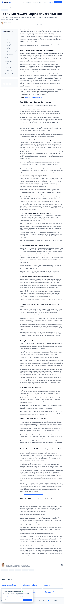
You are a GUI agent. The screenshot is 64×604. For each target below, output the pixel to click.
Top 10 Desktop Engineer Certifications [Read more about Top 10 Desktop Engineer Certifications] (53, 591)
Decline (17, 599)
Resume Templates (26, 2)
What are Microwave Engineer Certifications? (8, 34)
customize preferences (7, 596)
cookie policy (20, 596)
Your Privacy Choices (43, 600)
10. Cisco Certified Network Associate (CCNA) (10, 68)
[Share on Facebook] (7, 84)
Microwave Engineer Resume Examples (33, 494)
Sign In (51, 2)
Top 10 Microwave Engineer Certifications (8, 37)
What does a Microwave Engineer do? (33, 97)
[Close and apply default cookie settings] (31, 591)
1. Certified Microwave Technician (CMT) (9, 40)
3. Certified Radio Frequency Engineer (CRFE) (10, 46)
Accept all (27, 599)
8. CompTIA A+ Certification (10, 63)
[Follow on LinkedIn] (62, 565)
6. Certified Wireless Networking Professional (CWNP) (9, 56)
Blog (6, 7)
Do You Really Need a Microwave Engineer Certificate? (9, 71)
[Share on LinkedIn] (9, 84)
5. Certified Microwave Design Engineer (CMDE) (10, 52)
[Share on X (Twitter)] (3, 84)
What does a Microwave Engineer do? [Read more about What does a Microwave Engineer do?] (53, 584)
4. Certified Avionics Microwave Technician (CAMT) (10, 49)
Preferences (7, 599)
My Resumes (58, 2)
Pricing (44, 2)
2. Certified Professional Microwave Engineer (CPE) (9, 43)
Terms (33, 600)
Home (2, 7)
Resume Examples (37, 2)
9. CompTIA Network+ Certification (9, 65)
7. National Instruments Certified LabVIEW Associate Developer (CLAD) (10, 60)
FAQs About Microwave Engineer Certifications (9, 74)
